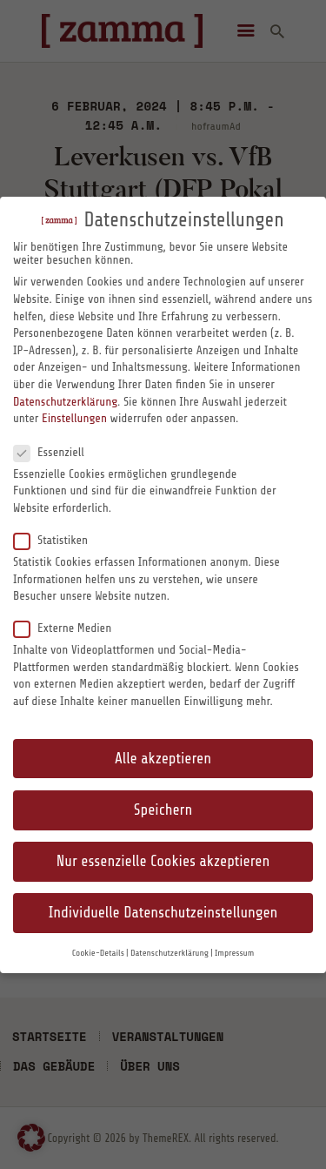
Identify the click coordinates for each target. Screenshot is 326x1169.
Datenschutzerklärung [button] (169, 953)
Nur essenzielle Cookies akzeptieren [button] (163, 861)
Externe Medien (69, 628)
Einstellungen (74, 418)
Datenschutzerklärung (65, 401)
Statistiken (58, 540)
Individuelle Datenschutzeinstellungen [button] (163, 912)
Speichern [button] (163, 810)
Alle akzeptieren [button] (163, 758)
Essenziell (55, 452)
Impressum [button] (234, 953)
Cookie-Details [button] (98, 953)
